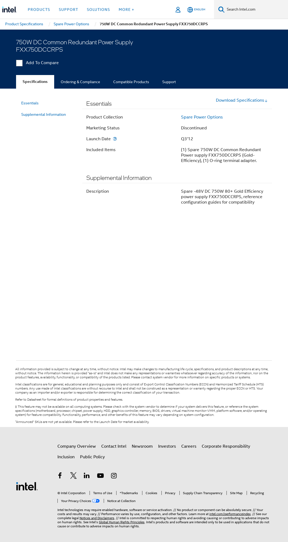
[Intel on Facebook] (60, 476)
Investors (167, 446)
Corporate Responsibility (226, 446)
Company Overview (76, 446)
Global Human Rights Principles (122, 522)
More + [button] (126, 9)
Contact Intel (113, 446)
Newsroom (142, 446)
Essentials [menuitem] (30, 103)
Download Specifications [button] (242, 100)
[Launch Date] (115, 138)
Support (169, 81)
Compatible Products (131, 81)
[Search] (221, 9)
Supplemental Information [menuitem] (43, 114)
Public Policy (92, 457)
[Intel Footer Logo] (27, 486)
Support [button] (68, 9)
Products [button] (39, 9)
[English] (196, 9)
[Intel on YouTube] (100, 476)
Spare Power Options (202, 117)
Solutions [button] (98, 9)
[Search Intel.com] (256, 9)
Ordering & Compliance (80, 81)
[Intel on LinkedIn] (86, 476)
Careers (188, 446)
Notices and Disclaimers (96, 518)
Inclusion (66, 457)
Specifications (35, 81)
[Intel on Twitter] (73, 476)
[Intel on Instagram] (113, 476)
